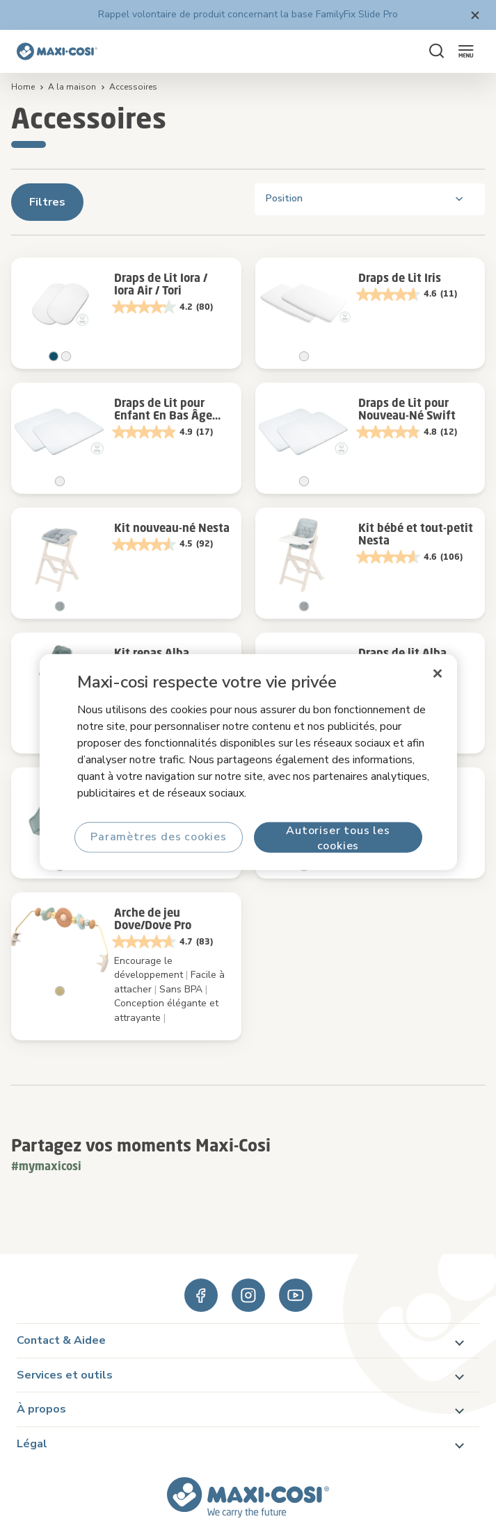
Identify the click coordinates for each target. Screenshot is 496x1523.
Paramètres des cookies (158, 836)
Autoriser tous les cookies (338, 837)
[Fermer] (437, 673)
